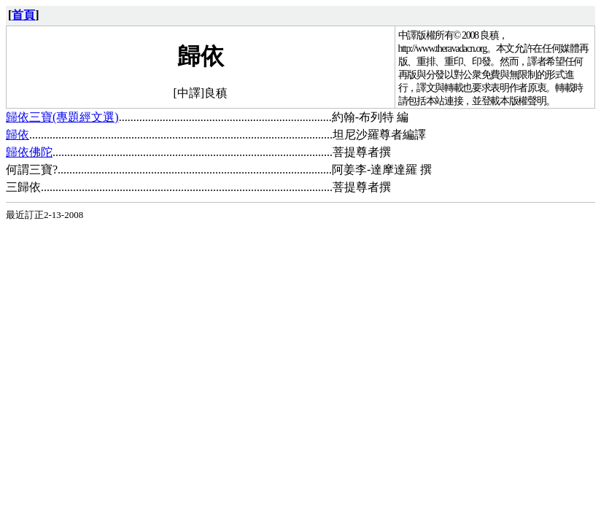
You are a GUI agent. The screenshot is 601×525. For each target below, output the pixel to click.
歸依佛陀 (29, 152)
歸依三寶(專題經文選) (62, 117)
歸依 (17, 134)
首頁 (23, 15)
